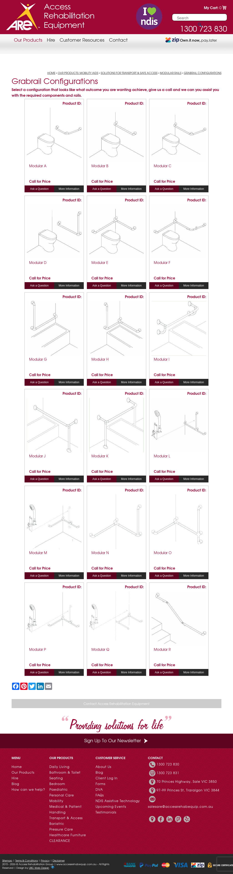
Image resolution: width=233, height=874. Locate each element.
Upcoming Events (111, 806)
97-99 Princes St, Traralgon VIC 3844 (188, 790)
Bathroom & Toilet (65, 772)
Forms (100, 783)
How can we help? (28, 789)
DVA (99, 789)
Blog (15, 783)
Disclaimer (59, 860)
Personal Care (61, 795)
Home (51, 73)
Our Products (28, 39)
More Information (69, 188)
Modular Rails (170, 73)
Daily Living (59, 766)
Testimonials (106, 812)
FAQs (100, 795)
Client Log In (107, 778)
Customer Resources (82, 39)
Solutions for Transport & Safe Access (129, 73)
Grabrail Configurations (202, 73)
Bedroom (57, 783)
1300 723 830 (168, 764)
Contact (118, 39)
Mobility (56, 800)
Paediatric (58, 789)
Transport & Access (66, 818)
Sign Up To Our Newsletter (116, 740)
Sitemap (7, 860)
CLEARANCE (59, 840)
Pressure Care (61, 829)
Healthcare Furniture (67, 835)
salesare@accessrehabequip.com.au (180, 806)
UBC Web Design (39, 867)
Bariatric (56, 823)
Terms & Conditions (26, 860)
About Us (103, 766)
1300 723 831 (168, 772)
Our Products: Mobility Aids (78, 73)
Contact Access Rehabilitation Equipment (116, 703)
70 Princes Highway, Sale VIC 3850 (187, 781)
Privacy (45, 860)
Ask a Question (39, 188)
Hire (51, 39)
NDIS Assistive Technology (118, 800)
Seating (56, 778)
